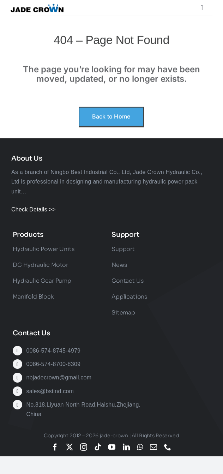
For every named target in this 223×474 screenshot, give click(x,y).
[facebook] (55, 447)
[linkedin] (126, 447)
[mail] (153, 447)
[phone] (167, 447)
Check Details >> (33, 209)
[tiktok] (97, 447)
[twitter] (69, 447)
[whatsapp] (140, 447)
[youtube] (111, 447)
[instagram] (83, 447)
